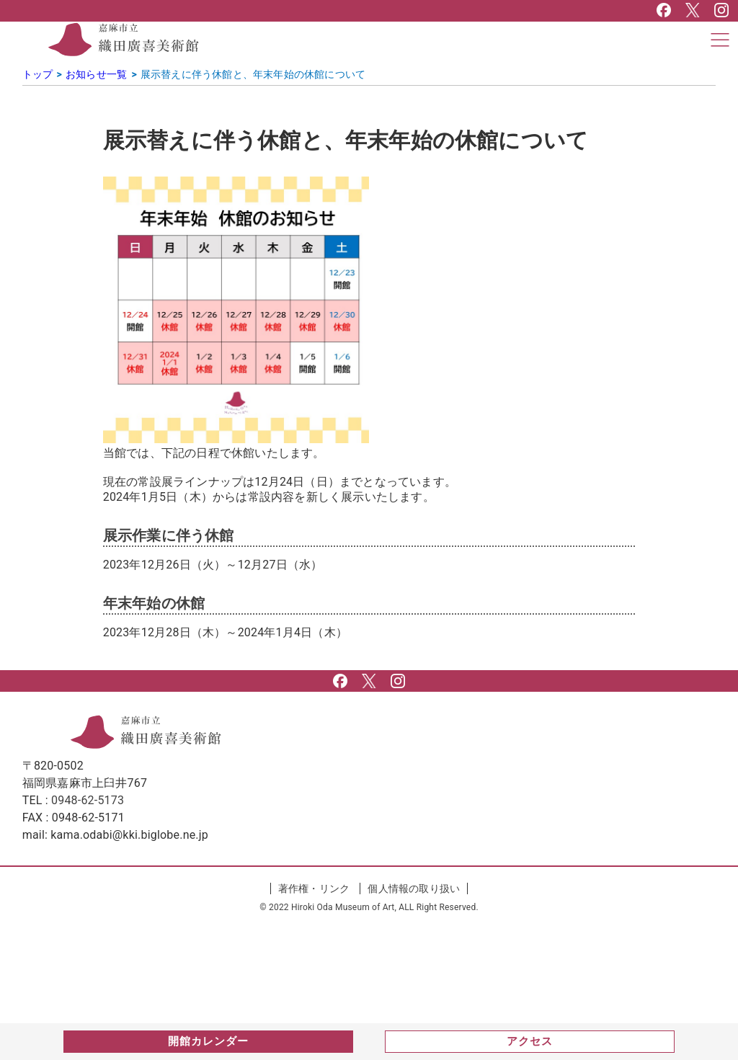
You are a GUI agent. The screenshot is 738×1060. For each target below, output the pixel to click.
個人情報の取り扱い (414, 888)
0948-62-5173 (87, 800)
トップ (37, 74)
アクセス (530, 1041)
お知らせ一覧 (96, 74)
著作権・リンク (314, 888)
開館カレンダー (208, 1041)
